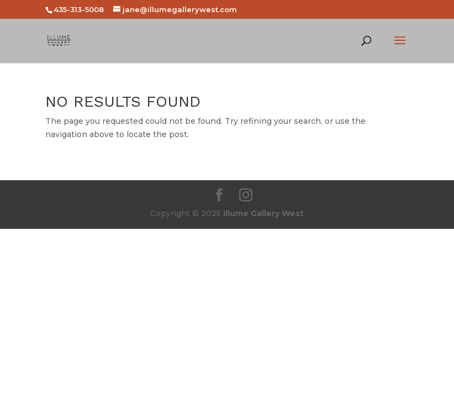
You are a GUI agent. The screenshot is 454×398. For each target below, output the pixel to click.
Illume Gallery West (263, 213)
